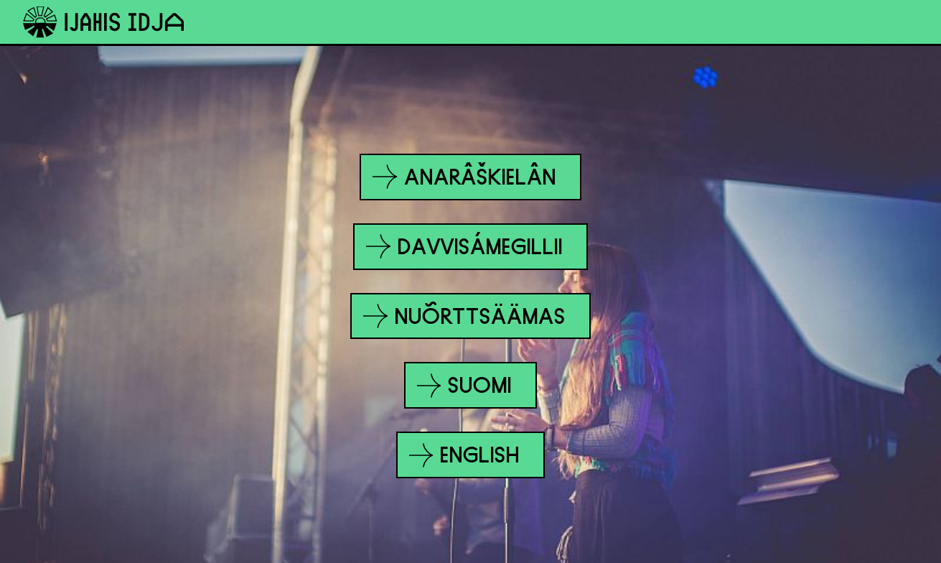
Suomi (465, 385)
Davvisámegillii (464, 246)
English (465, 455)
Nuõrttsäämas (464, 316)
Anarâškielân (465, 176)
